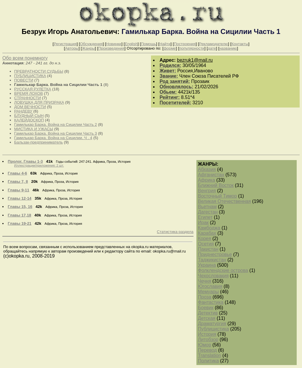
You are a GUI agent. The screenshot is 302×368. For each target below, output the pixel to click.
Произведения (111, 48)
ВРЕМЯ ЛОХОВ (28, 93)
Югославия (210, 286)
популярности (192, 48)
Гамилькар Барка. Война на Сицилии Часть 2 (55, 124)
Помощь (148, 44)
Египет (205, 217)
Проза (204, 296)
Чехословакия (213, 275)
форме (169, 48)
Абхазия (207, 169)
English (131, 44)
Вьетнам (207, 206)
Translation (209, 355)
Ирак (203, 222)
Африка (206, 180)
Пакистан (208, 249)
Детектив (208, 312)
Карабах (207, 233)
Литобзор (208, 339)
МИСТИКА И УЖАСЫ (33, 129)
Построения (185, 44)
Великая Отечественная (224, 201)
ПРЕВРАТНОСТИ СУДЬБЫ (38, 71)
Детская (206, 318)
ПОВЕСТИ (23, 80)
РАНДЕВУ (23, 111)
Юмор (204, 344)
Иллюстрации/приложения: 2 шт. (39, 165)
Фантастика (210, 302)
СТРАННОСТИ (27, 98)
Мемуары (208, 291)
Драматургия (212, 323)
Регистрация (65, 44)
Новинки (114, 44)
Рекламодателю (213, 44)
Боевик (206, 307)
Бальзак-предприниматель (38, 142)
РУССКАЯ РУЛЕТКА (32, 89)
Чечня (204, 281)
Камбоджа (209, 227)
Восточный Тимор (217, 195)
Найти (164, 44)
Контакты (239, 44)
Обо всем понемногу (24, 58)
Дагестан (208, 211)
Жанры (88, 48)
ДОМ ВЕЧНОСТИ (30, 107)
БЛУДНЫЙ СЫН (29, 115)
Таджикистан (212, 259)
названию (228, 48)
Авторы (71, 48)
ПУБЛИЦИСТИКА (30, 76)
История (207, 334)
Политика (208, 360)
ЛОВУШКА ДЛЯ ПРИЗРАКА (39, 102)
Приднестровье (215, 254)
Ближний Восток (216, 185)
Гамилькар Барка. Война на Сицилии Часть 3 (55, 133)
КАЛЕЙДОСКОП (29, 120)
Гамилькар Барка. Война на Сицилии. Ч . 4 (53, 138)
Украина (207, 265)
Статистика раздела (175, 231)
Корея (204, 238)
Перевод (207, 350)
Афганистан (211, 174)
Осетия (206, 243)
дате (212, 48)
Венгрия (207, 190)
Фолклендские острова (223, 270)
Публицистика (213, 328)
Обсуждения (91, 44)
